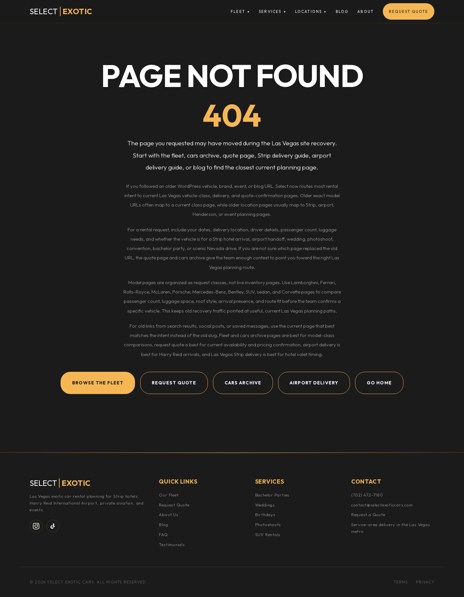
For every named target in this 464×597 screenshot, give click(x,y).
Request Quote (408, 11)
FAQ (163, 534)
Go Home (379, 383)
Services (272, 11)
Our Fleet (169, 494)
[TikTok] (52, 526)
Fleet (240, 11)
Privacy (425, 582)
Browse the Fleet (97, 383)
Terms (401, 582)
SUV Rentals (268, 534)
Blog (342, 11)
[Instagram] (36, 526)
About (365, 11)
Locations (311, 11)
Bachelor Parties (272, 494)
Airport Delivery (314, 383)
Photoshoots (268, 524)
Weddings (265, 504)
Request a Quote (368, 514)
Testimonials (172, 544)
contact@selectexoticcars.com (382, 504)
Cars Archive (243, 383)
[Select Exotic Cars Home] (61, 11)
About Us (168, 514)
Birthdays (265, 514)
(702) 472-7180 (367, 494)
